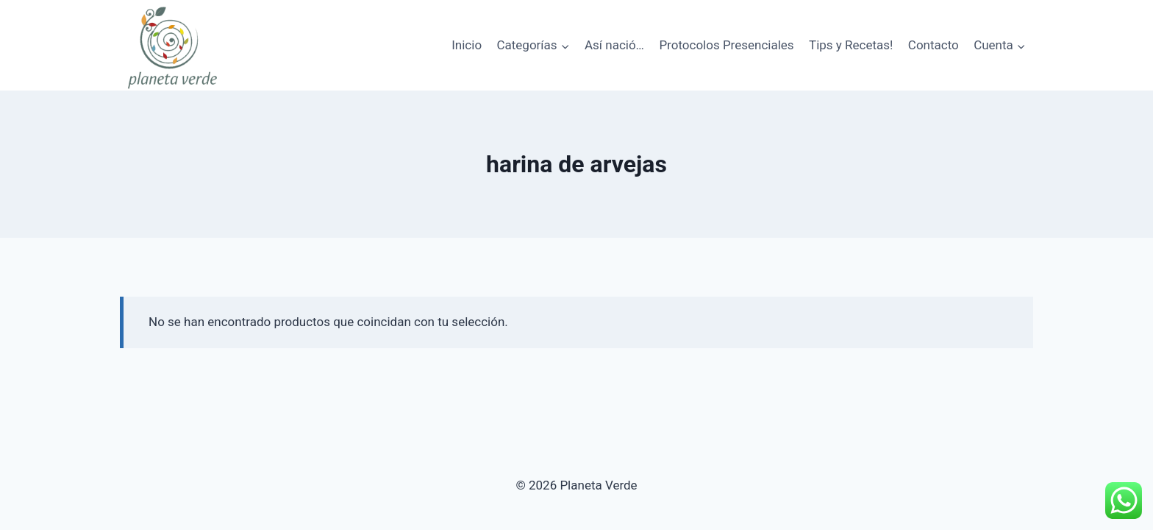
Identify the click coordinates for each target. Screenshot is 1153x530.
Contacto (933, 45)
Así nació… (614, 45)
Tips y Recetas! (851, 45)
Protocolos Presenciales (726, 45)
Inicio (466, 45)
